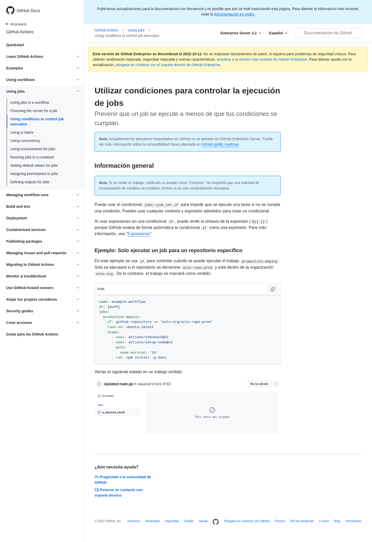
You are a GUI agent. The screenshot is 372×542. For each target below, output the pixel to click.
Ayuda (203, 521)
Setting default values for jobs (34, 165)
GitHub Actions (20, 32)
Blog (337, 521)
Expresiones (139, 234)
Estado (188, 521)
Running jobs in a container (32, 157)
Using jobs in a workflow (29, 102)
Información (353, 521)
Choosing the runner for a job (33, 111)
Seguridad (172, 521)
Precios (280, 521)
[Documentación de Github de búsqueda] (329, 33)
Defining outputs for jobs (29, 182)
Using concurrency (25, 141)
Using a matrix (21, 132)
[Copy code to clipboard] (272, 289)
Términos (133, 521)
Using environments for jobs (32, 149)
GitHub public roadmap (220, 144)
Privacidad (152, 521)
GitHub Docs (28, 11)
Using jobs (139, 30)
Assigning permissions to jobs (34, 174)
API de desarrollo (302, 521)
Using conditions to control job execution (37, 121)
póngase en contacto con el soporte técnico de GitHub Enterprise (168, 65)
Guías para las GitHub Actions (32, 334)
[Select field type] (240, 33)
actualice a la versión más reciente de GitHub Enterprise (262, 59)
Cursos (324, 521)
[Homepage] (216, 522)
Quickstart (15, 45)
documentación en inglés (234, 14)
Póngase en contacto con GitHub (246, 521)
